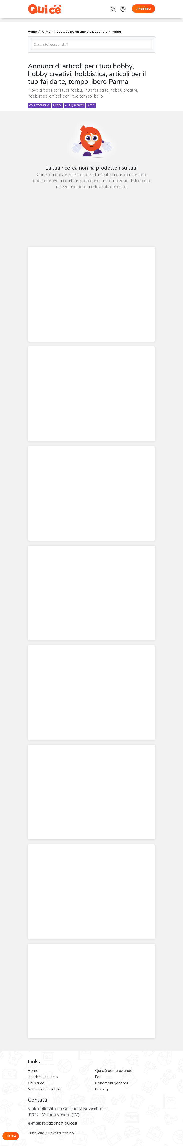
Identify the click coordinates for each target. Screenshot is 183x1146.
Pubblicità (36, 1133)
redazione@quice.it (59, 1123)
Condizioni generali (111, 1083)
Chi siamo (36, 1083)
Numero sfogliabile (44, 1089)
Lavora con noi (61, 1133)
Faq (98, 1076)
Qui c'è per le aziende (113, 1070)
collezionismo (39, 105)
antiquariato (74, 105)
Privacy (101, 1089)
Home (33, 1070)
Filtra (10, 1136)
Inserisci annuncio (43, 1076)
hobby (57, 105)
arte (91, 105)
